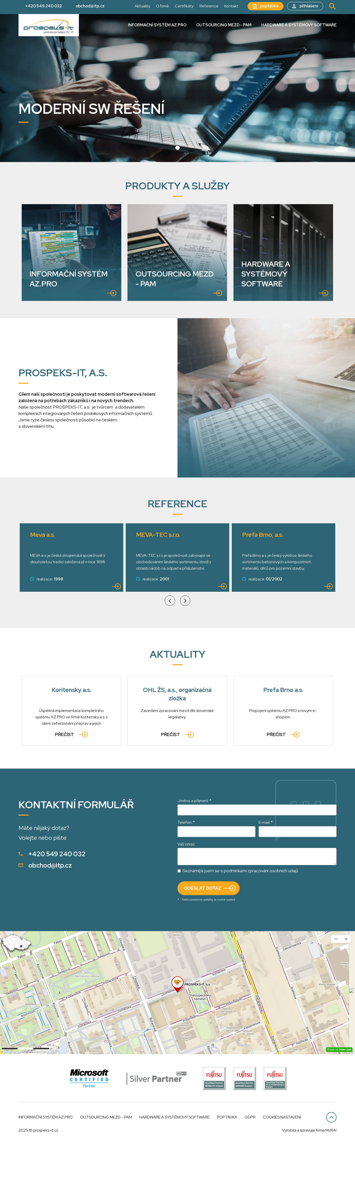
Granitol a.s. (260, 592)
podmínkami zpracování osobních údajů (261, 928)
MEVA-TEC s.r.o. (54, 592)
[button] (177, 147)
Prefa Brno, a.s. (158, 592)
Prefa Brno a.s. (283, 748)
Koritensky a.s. (71, 748)
